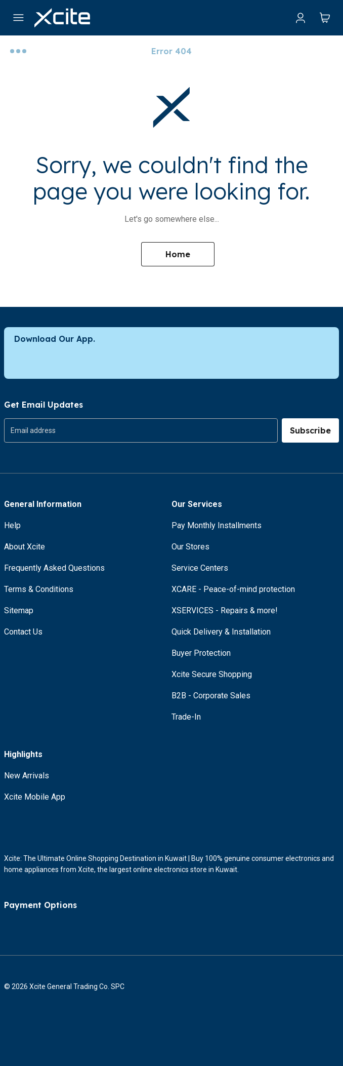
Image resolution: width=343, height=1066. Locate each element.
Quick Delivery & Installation (221, 632)
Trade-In (186, 717)
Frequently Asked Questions (54, 568)
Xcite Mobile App (34, 797)
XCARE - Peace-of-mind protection (233, 589)
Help (12, 525)
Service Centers (200, 568)
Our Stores (190, 546)
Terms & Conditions (38, 589)
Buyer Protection (201, 653)
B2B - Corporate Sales (211, 695)
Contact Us (23, 632)
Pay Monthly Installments (217, 525)
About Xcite (24, 546)
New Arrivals (26, 775)
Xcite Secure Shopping (212, 674)
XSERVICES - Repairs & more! (225, 610)
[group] (141, 430)
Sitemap (18, 610)
